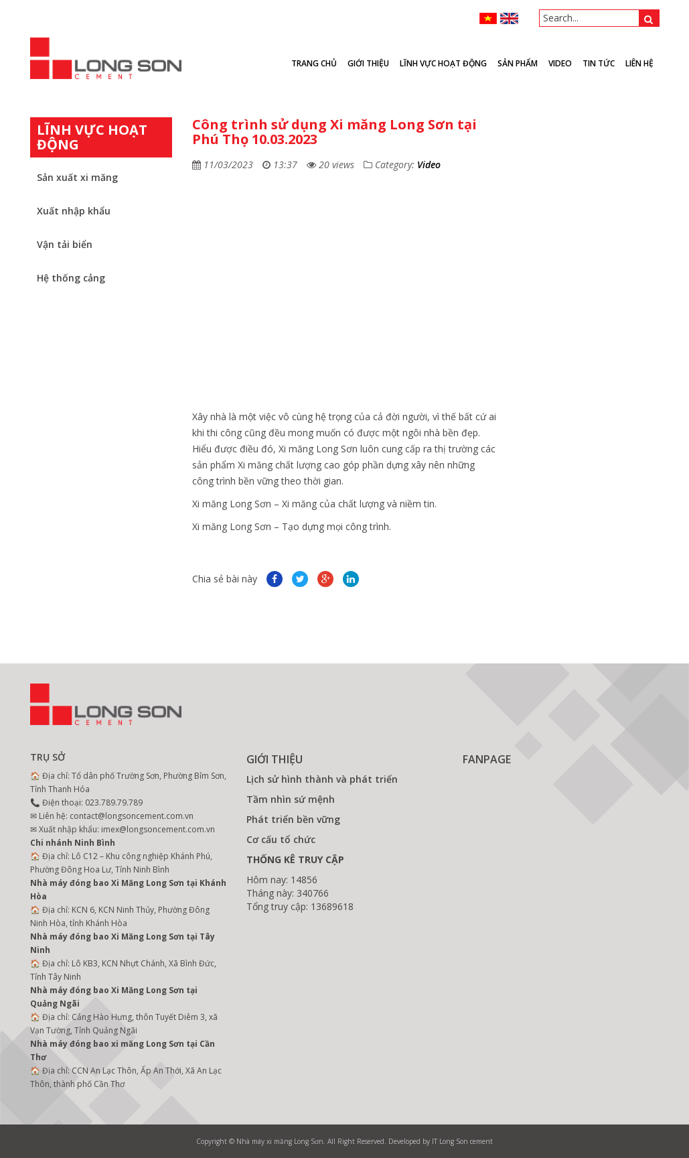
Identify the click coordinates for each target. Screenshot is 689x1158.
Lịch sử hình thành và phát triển (322, 779)
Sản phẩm (517, 63)
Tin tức (599, 63)
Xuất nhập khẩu (73, 210)
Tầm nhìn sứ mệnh (290, 799)
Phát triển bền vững (293, 819)
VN (488, 18)
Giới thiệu (368, 63)
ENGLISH (509, 18)
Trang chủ (314, 63)
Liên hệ (639, 63)
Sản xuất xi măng (77, 177)
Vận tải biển (64, 244)
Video (429, 164)
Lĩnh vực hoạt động (443, 63)
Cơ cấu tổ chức (280, 839)
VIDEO (560, 63)
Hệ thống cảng (71, 277)
